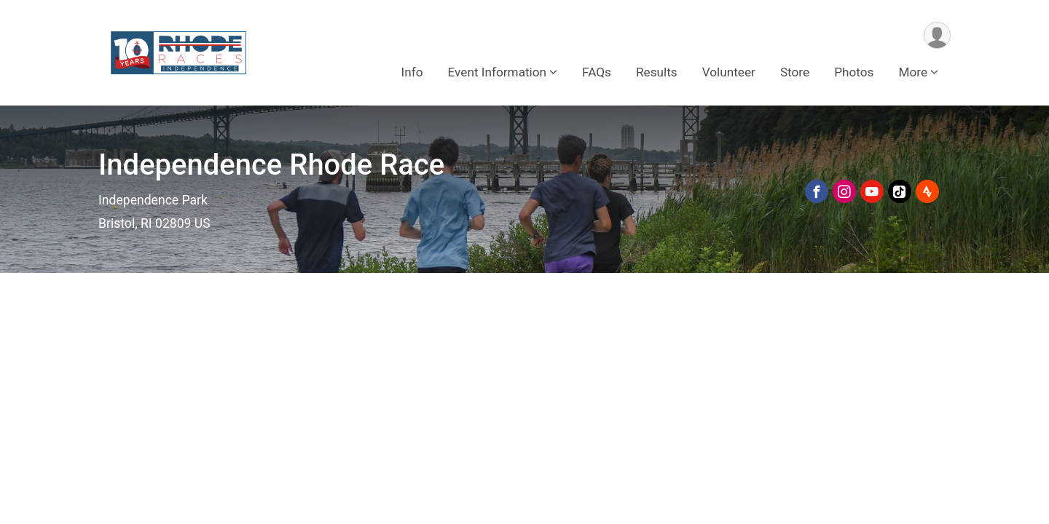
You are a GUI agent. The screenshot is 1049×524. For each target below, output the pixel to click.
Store (794, 72)
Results (656, 72)
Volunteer (728, 72)
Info (412, 72)
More (912, 72)
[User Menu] (937, 35)
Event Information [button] (497, 72)
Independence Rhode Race (271, 165)
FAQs (596, 72)
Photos (853, 72)
